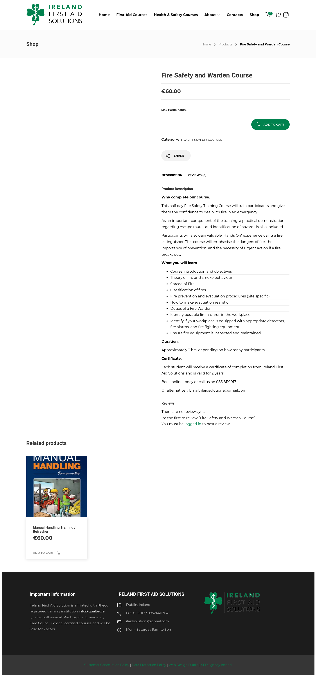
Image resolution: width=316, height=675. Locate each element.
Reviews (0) (197, 175)
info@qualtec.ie (92, 611)
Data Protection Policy (149, 665)
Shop (254, 15)
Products (225, 44)
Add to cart (274, 124)
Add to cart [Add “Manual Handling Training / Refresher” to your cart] (43, 552)
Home (104, 15)
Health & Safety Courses (176, 15)
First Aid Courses (131, 15)
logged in (193, 424)
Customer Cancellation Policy (107, 665)
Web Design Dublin (184, 665)
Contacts (235, 15)
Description (172, 175)
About (210, 15)
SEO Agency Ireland (216, 665)
